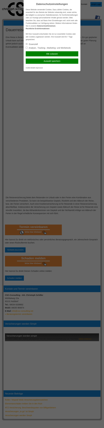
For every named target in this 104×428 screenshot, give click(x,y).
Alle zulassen (52, 54)
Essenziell (32, 44)
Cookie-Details (30, 68)
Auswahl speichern (52, 61)
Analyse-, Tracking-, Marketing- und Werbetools (48, 48)
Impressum (39, 68)
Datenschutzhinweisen (46, 26)
